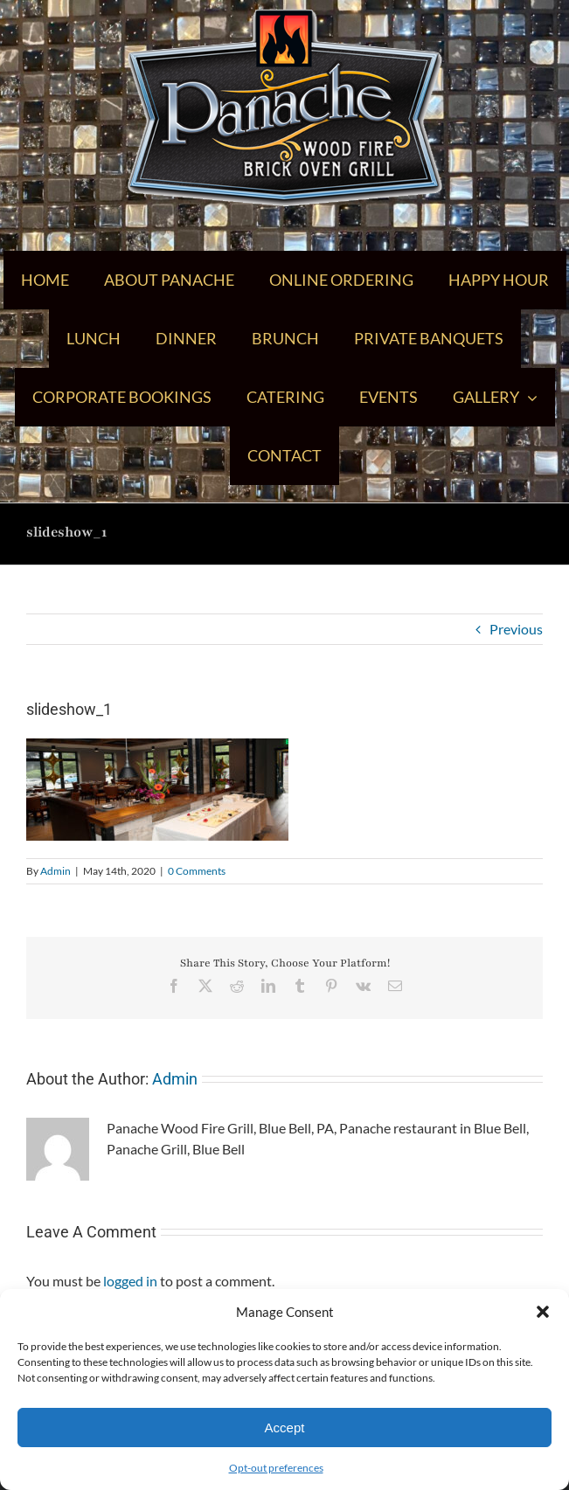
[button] (543, 1311)
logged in (130, 1280)
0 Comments (197, 870)
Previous (516, 628)
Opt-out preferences (276, 1467)
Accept (285, 1427)
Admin (55, 870)
